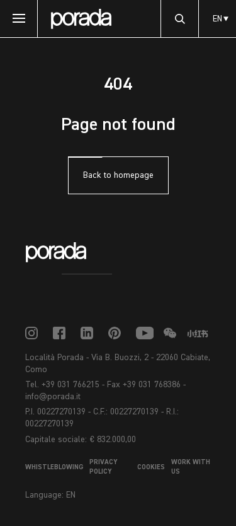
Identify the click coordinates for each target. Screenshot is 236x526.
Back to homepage (118, 175)
